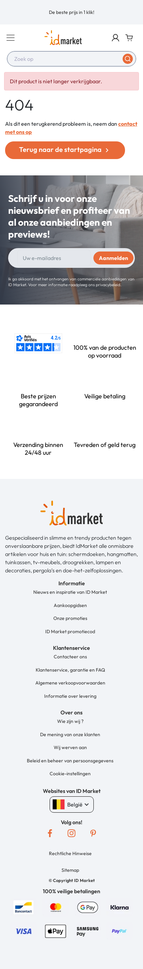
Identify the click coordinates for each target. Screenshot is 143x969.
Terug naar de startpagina (65, 149)
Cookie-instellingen (70, 774)
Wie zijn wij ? (70, 721)
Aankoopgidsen (70, 605)
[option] (71, 12)
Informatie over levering (70, 696)
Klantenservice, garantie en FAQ (70, 670)
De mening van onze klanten (70, 734)
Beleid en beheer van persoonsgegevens (70, 761)
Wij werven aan (70, 747)
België (72, 804)
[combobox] (71, 59)
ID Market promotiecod (70, 631)
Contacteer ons (70, 657)
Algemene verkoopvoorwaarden (70, 683)
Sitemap (70, 870)
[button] (115, 38)
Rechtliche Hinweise (70, 853)
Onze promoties (70, 618)
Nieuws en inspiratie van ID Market (70, 592)
